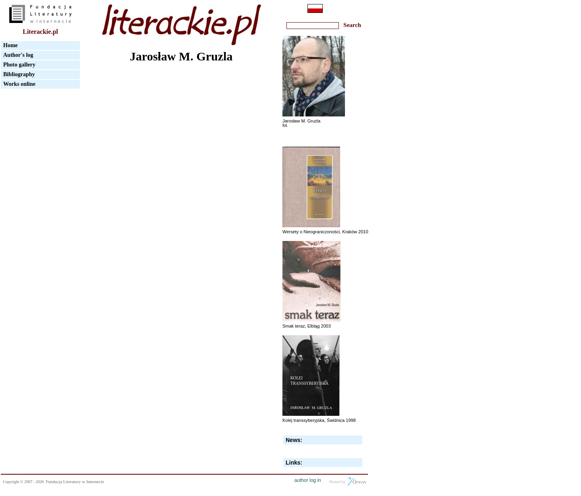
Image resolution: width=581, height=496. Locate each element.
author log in (308, 480)
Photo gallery (19, 65)
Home (10, 45)
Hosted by (347, 481)
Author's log (18, 55)
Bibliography (19, 74)
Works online (19, 84)
